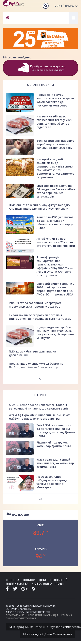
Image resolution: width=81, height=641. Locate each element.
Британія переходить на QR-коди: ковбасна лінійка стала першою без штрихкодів (56, 191)
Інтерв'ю (41, 395)
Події (60, 583)
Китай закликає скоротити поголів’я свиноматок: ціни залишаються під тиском (40, 316)
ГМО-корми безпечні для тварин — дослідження (34, 353)
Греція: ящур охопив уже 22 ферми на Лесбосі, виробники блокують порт (36, 365)
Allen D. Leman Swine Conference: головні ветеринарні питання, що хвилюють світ (39, 406)
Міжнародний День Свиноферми (47, 634)
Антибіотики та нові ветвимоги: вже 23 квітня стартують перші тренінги (56, 242)
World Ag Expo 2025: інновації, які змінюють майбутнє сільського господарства (40, 416)
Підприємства (17, 583)
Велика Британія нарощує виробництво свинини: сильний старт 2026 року (55, 144)
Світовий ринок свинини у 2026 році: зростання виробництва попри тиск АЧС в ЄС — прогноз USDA (55, 289)
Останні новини (40, 85)
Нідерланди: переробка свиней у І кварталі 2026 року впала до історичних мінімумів (55, 332)
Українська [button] (66, 6)
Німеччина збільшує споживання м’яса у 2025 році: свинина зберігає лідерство (54, 121)
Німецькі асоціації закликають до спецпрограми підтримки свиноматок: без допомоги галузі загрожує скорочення (55, 168)
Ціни (42, 580)
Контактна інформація (43, 615)
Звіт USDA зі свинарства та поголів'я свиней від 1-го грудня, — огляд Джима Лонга (56, 430)
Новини (29, 580)
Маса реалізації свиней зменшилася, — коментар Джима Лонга (55, 463)
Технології (58, 580)
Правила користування (21, 618)
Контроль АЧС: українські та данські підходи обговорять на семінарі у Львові (55, 222)
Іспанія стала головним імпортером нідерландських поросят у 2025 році (35, 304)
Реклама (66, 615)
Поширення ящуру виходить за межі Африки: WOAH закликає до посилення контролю (56, 100)
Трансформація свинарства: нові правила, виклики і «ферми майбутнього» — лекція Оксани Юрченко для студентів (55, 266)
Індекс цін (17, 513)
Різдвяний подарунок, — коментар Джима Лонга (54, 444)
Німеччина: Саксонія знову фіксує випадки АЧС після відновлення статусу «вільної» (40, 206)
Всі (40, 379)
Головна (12, 580)
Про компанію (15, 615)
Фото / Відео (42, 583)
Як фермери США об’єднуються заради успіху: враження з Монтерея (52, 482)
